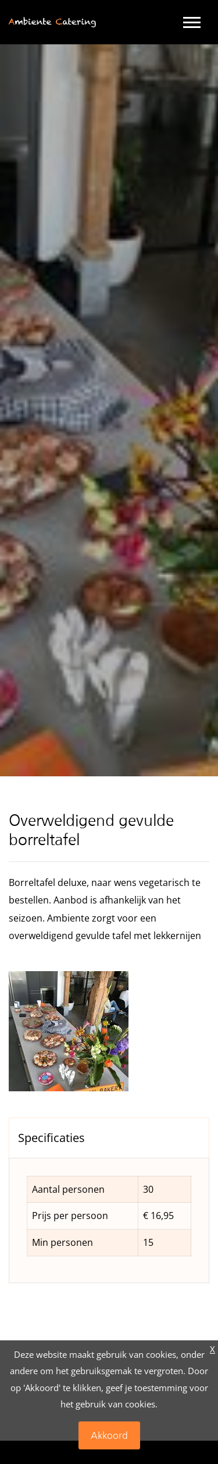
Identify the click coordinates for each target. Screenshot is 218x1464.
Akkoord (109, 1435)
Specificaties (51, 1138)
